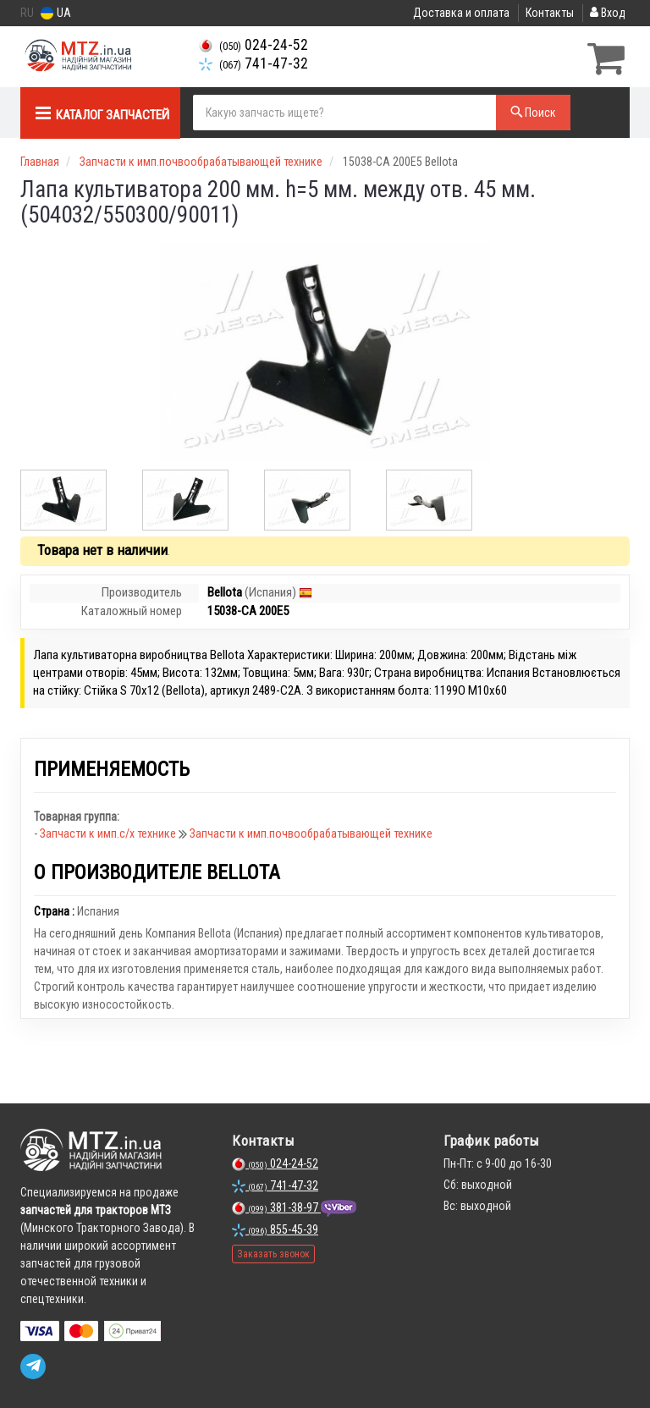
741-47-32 (253, 63)
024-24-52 (253, 44)
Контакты (550, 12)
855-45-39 (275, 1228)
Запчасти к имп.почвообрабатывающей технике (311, 832)
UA (56, 13)
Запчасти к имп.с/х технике (109, 832)
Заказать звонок (273, 1252)
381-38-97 (276, 1206)
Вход (607, 12)
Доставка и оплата (461, 12)
